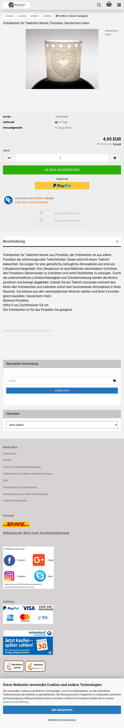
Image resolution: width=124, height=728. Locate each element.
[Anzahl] (62, 157)
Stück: (6, 150)
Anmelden (62, 390)
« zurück (22, 15)
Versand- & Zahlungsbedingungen (22, 466)
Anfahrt (7, 460)
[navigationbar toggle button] (119, 5)
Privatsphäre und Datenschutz (20, 487)
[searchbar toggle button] (99, 5)
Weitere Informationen (62, 720)
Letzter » (48, 15)
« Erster (9, 15)
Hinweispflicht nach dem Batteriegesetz (25, 494)
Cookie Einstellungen (15, 500)
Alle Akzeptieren (62, 709)
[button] (9, 157)
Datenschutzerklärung (15, 701)
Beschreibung (14, 241)
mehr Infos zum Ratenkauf (31, 202)
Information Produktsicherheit (26, 331)
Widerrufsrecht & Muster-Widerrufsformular (27, 473)
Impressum (9, 453)
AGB (5, 480)
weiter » (34, 15)
